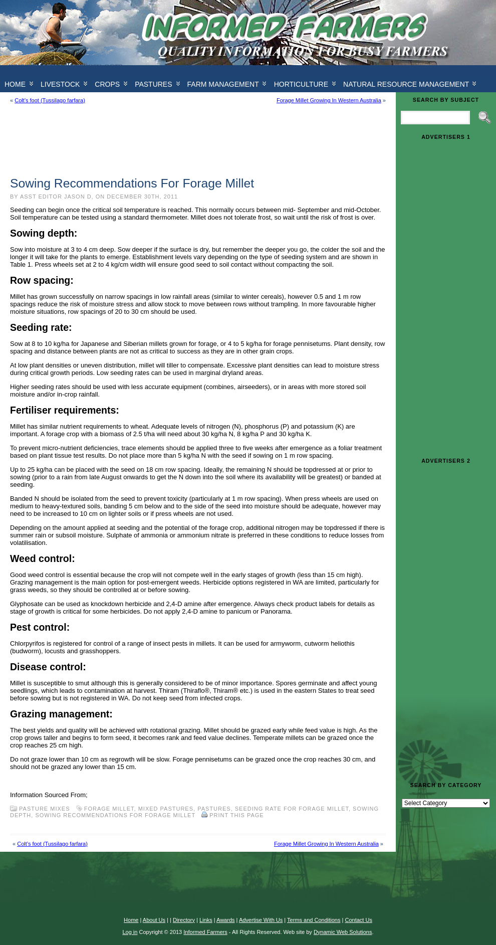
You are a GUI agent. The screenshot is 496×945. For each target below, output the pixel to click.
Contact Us (358, 920)
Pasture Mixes (44, 809)
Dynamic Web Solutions (343, 932)
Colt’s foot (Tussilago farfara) (50, 100)
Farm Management (223, 84)
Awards (225, 920)
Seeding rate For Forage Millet (292, 809)
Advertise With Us (261, 920)
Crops (107, 84)
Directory (184, 920)
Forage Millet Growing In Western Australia (329, 100)
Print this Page (236, 815)
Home (131, 920)
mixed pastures (165, 809)
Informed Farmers (205, 932)
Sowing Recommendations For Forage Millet (115, 815)
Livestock (60, 84)
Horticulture (301, 84)
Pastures (153, 84)
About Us (154, 920)
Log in (129, 932)
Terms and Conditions (313, 920)
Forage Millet (109, 809)
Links (205, 920)
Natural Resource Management (406, 84)
